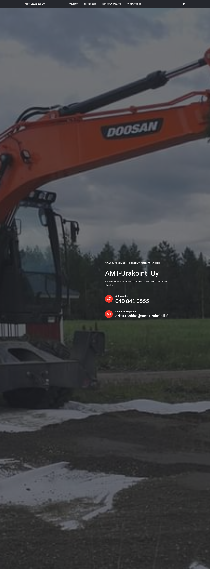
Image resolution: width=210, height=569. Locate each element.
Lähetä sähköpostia (126, 311)
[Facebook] (184, 4)
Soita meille (122, 296)
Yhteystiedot (134, 4)
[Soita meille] (109, 298)
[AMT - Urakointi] (35, 4)
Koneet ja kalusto (111, 4)
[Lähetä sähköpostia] (109, 314)
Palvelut (73, 4)
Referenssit (90, 4)
